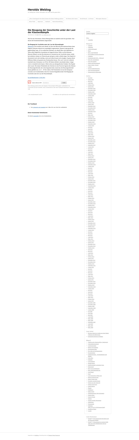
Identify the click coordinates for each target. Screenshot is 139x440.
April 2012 (90, 253)
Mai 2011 (90, 272)
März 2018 (90, 134)
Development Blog (92, 349)
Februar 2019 (91, 116)
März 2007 (90, 325)
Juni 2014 (90, 212)
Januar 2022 (91, 79)
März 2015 (90, 196)
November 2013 (91, 224)
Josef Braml (91, 372)
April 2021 (90, 83)
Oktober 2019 (91, 109)
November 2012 (91, 246)
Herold (89, 418)
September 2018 (92, 123)
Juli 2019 (90, 113)
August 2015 (91, 187)
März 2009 (90, 318)
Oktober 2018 (91, 122)
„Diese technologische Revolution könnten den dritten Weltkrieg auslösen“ (46, 18)
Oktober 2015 (91, 184)
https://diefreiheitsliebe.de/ (94, 370)
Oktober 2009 (91, 306)
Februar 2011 (91, 278)
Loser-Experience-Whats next (95, 375)
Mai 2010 (90, 294)
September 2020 (92, 93)
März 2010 (90, 297)
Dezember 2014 (91, 201)
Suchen (88, 31)
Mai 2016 (90, 171)
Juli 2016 (90, 168)
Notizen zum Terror (92, 384)
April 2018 (90, 132)
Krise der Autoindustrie (93, 59)
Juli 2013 (90, 232)
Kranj (89, 374)
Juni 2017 (90, 148)
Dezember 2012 (91, 244)
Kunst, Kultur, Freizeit (93, 65)
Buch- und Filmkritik (93, 52)
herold (32, 34)
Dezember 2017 (91, 139)
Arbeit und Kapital (92, 49)
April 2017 (90, 152)
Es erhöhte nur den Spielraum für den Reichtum (64, 94)
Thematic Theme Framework (54, 435)
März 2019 (90, 115)
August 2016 (91, 166)
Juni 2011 (90, 270)
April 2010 (90, 295)
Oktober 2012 (91, 247)
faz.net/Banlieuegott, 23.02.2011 (36, 77)
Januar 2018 (91, 138)
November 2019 (91, 108)
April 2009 (90, 317)
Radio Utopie (91, 391)
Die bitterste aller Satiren (72, 18)
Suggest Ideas (91, 395)
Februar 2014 (91, 219)
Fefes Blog (90, 358)
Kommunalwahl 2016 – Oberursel (96, 58)
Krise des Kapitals (43, 86)
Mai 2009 (90, 315)
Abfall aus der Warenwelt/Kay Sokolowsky (98, 342)
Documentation (91, 352)
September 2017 (92, 145)
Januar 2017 (91, 157)
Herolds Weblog (39, 9)
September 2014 (92, 207)
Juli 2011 (90, 269)
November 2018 (91, 120)
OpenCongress (91, 386)
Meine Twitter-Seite (92, 379)
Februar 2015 (91, 198)
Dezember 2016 (91, 159)
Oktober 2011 (91, 263)
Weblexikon (91, 402)
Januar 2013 (91, 242)
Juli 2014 (90, 210)
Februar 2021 (91, 85)
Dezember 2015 (91, 180)
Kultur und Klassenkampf (94, 63)
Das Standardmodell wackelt (35, 94)
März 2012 (90, 255)
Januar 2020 (91, 104)
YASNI (89, 411)
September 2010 (92, 286)
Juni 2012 (90, 249)
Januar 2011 (91, 279)
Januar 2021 (91, 86)
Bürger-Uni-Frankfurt (93, 347)
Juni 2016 (90, 170)
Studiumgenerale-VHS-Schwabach (96, 393)
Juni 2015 (90, 191)
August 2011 (91, 267)
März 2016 (90, 175)
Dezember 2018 (91, 118)
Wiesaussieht (91, 404)
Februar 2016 (91, 177)
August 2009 (91, 309)
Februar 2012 (91, 256)
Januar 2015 (91, 200)
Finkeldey (90, 359)
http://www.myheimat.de (93, 368)
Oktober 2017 (91, 143)
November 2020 (91, 90)
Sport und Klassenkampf (93, 70)
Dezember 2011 (91, 260)
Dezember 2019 (91, 106)
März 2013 (90, 239)
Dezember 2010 (91, 281)
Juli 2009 (90, 311)
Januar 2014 (91, 221)
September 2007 (92, 322)
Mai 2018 (90, 131)
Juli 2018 (90, 127)
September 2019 (92, 111)
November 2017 (91, 141)
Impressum (40, 21)
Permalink (39, 87)
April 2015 (90, 194)
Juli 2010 (90, 290)
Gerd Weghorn (91, 361)
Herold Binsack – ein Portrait (86, 18)
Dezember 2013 (91, 223)
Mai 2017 (90, 150)
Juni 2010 (90, 292)
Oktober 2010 (91, 285)
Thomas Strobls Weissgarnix (94, 400)
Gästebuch (47, 21)
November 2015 (91, 182)
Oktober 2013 (91, 226)
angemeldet (36, 116)
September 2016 (92, 164)
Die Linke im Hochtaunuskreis (95, 351)
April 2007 (90, 324)
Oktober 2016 (91, 162)
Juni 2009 (90, 313)
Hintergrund (91, 366)
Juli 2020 (90, 97)
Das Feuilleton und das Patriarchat (96, 54)
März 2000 (90, 327)
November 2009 (91, 304)
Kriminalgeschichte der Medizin (95, 336)
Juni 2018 (90, 129)
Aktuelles (90, 45)
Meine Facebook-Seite (93, 377)
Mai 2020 (90, 99)
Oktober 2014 (91, 205)
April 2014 (90, 216)
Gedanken (90, 56)
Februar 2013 (91, 240)
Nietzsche (30, 46)
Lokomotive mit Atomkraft (39, 107)
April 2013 (90, 237)
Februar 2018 (91, 136)
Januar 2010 (91, 301)
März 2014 (90, 217)
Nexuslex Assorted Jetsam (94, 381)
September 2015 (92, 185)
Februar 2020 (91, 102)
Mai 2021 (90, 81)
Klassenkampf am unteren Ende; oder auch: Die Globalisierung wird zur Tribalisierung (98, 423)
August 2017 (91, 147)
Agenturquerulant (92, 345)
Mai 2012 (90, 251)
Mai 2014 (90, 214)
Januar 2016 (91, 178)
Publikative (90, 390)
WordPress (37, 435)
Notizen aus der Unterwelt (94, 382)
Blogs (89, 51)
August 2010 (91, 288)
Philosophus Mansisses (101, 18)
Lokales (90, 66)
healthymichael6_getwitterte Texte (96, 365)
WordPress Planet (92, 409)
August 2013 (91, 230)
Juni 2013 (90, 233)
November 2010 (91, 283)
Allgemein (90, 47)
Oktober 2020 (91, 92)
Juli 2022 (90, 77)
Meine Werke (32, 21)
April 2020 (90, 100)
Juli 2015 (90, 189)
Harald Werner (91, 363)
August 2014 (91, 209)
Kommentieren (49, 87)
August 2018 (91, 125)
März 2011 (90, 276)
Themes (90, 398)
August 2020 (91, 95)
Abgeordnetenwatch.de (93, 344)
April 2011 (90, 274)
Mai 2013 (90, 235)
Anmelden (90, 40)
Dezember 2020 (91, 88)
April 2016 (90, 173)
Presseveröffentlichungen (94, 68)
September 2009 (92, 308)
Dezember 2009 (91, 302)
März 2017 (90, 154)
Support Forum (91, 397)
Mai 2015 (90, 193)
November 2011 (91, 262)
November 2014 (91, 203)
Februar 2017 (91, 155)
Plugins (89, 388)
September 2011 (91, 265)
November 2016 (91, 161)
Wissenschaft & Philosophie (54, 86)
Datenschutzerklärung (57, 21)
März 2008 (90, 320)
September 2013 (92, 228)
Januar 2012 (91, 258)
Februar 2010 (91, 299)
